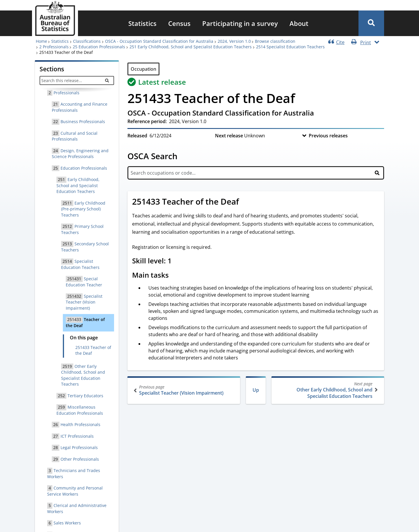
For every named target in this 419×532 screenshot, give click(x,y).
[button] (371, 23)
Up (256, 390)
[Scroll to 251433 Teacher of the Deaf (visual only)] (245, 202)
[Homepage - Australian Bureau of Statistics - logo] (55, 18)
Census (179, 23)
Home (41, 41)
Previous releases (328, 135)
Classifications (87, 41)
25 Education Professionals (99, 46)
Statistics (142, 23)
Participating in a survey (240, 23)
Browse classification (275, 41)
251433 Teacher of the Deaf (93, 350)
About (299, 23)
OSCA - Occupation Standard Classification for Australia (159, 41)
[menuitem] (142, 23)
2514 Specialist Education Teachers (290, 46)
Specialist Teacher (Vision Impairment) (184, 390)
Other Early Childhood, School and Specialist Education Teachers (327, 390)
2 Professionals (54, 46)
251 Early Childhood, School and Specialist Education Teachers (190, 46)
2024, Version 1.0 (234, 41)
